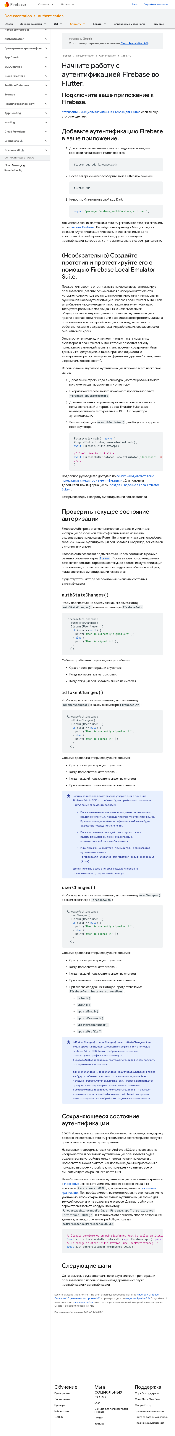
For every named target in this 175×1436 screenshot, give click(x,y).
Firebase (67, 55)
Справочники (62, 1399)
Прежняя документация (149, 1423)
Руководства (62, 1393)
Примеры (158, 24)
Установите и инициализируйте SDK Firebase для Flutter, (101, 112)
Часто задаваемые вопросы (151, 1417)
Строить (43, 4)
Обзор (8, 24)
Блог (134, 4)
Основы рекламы (31, 24)
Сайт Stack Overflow (147, 1399)
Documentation (18, 16)
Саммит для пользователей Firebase (111, 1410)
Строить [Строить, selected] (75, 24)
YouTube (99, 1423)
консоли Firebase (81, 227)
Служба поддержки (147, 1393)
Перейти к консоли (155, 4)
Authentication (51, 16)
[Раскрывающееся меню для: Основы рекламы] (46, 23)
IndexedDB (71, 1184)
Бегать (65, 4)
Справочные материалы (129, 24)
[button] (22, 29)
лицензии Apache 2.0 (137, 1298)
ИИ (56, 24)
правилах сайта (83, 1302)
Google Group (143, 1405)
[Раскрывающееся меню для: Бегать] (74, 4)
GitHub (58, 1417)
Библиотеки (61, 1411)
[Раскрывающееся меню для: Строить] (53, 4)
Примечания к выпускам (149, 1411)
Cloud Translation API (134, 43)
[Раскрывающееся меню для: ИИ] (62, 23)
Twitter (99, 1417)
